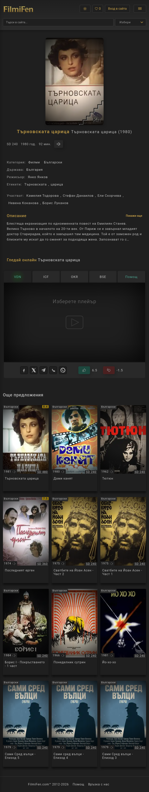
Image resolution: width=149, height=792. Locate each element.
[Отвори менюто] (140, 9)
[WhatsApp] (63, 370)
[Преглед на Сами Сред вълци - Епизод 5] (26, 724)
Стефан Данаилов (78, 196)
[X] (34, 370)
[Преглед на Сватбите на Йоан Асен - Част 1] (123, 540)
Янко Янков (38, 177)
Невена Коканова (23, 203)
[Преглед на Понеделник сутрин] (74, 632)
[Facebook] (24, 370)
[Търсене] (58, 22)
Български (53, 162)
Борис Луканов (55, 203)
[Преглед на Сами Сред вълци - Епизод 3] (123, 724)
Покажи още (134, 215)
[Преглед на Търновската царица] (26, 448)
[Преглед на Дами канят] (74, 448)
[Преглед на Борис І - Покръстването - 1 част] (26, 632)
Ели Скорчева (109, 196)
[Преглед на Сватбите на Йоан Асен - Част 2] (74, 540)
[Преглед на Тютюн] (123, 448)
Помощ (78, 784)
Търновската (35, 184)
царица (57, 184)
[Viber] (53, 370)
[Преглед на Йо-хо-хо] (123, 632)
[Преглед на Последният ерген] (26, 540)
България (34, 170)
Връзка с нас (98, 784)
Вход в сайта (117, 8)
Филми (34, 162)
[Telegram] (43, 370)
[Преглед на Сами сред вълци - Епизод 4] (74, 724)
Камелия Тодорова (42, 196)
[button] (85, 9)
